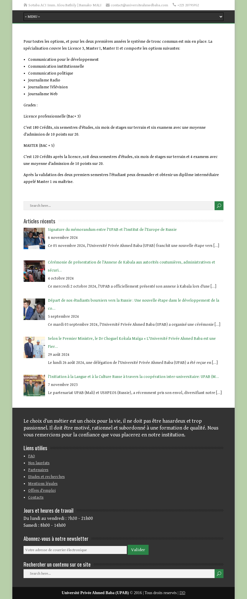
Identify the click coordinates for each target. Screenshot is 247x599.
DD (182, 593)
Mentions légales (43, 483)
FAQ (31, 456)
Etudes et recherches (46, 477)
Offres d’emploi (42, 490)
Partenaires (38, 470)
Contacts (36, 497)
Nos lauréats (39, 463)
